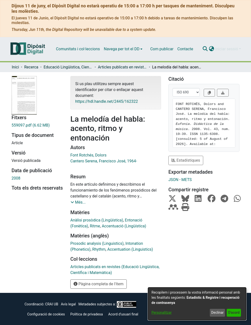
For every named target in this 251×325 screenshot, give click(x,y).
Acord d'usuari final (123, 314)
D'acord (234, 312)
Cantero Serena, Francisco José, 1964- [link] (103, 161)
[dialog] (197, 303)
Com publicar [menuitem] (162, 49)
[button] (205, 49)
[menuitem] (123, 49)
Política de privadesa (86, 314)
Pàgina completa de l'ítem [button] (99, 284)
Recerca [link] (31, 67)
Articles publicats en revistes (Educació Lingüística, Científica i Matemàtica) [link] (122, 67)
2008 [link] (16, 178)
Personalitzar (161, 312)
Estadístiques (186, 160)
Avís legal (68, 304)
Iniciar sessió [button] (227, 49)
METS (186, 179)
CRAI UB (51, 304)
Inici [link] (15, 67)
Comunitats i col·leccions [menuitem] (78, 49)
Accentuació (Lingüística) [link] (124, 226)
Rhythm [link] (98, 249)
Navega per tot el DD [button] (121, 49)
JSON (173, 179)
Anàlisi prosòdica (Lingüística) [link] (96, 220)
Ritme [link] (95, 226)
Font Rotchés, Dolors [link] (88, 155)
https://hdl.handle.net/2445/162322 (106, 101)
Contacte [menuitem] (185, 49)
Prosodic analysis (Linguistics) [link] (97, 243)
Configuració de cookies (46, 314)
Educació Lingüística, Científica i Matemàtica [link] (68, 67)
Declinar (217, 312)
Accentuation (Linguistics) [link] (130, 249)
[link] (37, 125)
